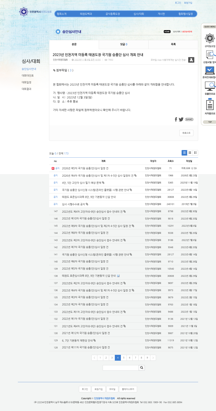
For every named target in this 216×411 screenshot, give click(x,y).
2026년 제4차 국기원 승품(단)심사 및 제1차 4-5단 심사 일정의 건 (99, 175)
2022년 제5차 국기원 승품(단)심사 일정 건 (85, 268)
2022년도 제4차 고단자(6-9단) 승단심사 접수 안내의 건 (92, 211)
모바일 (112, 389)
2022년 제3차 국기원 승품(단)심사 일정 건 (85, 297)
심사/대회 (139, 13)
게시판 (161, 13)
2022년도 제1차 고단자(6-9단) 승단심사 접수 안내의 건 (92, 311)
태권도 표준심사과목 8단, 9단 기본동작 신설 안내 (89, 196)
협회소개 (61, 13)
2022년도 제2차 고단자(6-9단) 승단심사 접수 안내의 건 (92, 283)
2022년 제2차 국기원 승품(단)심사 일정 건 (85, 304)
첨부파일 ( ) (63, 70)
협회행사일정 (185, 13)
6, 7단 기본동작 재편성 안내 (77, 340)
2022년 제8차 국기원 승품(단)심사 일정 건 (85, 232)
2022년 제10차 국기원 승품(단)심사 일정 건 (86, 218)
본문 (74, 44)
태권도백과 (86, 13)
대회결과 (26, 88)
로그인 (178, 2)
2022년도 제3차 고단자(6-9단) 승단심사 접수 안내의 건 (92, 240)
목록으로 (186, 133)
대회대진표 (28, 75)
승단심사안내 (29, 68)
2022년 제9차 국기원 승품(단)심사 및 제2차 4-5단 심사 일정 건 (96, 225)
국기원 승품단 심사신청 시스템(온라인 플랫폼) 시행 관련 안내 (97, 189)
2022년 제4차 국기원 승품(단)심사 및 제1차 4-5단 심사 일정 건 (96, 290)
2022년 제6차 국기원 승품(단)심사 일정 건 (85, 261)
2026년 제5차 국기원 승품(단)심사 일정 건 (85, 168)
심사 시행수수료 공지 (75, 204)
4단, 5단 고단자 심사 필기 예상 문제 (83, 182)
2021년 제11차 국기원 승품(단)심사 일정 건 (86, 347)
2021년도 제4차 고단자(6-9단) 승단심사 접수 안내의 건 (92, 326)
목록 (173, 44)
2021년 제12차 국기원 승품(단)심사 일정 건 (86, 332)
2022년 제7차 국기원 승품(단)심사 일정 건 (85, 247)
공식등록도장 (113, 13)
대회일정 (26, 82)
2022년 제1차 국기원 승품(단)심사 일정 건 (85, 318)
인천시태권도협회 (60, 60)
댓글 (123, 44)
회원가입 (188, 2)
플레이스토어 (128, 389)
